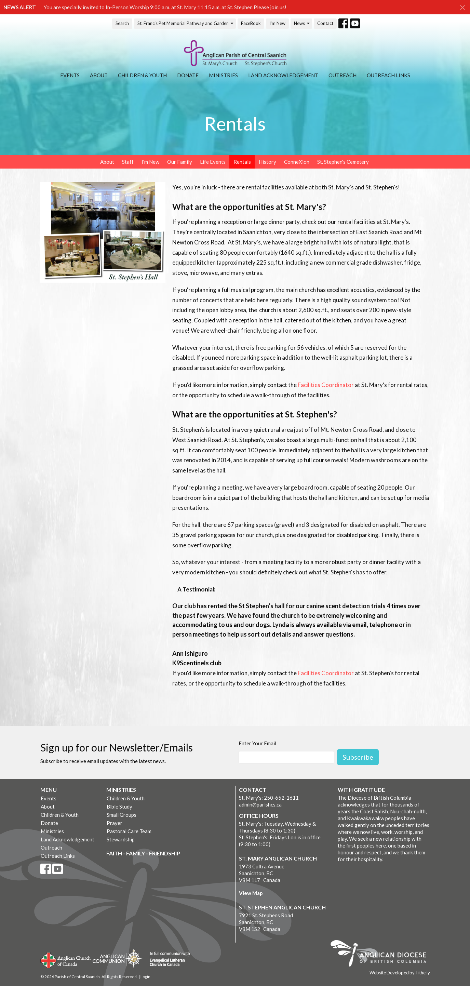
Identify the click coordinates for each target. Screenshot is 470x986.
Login (145, 976)
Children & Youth (142, 75)
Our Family (179, 162)
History (267, 162)
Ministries (223, 75)
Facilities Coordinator (326, 384)
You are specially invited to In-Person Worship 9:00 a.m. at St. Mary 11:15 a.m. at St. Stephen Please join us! (165, 7)
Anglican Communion (117, 958)
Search (122, 23)
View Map (251, 893)
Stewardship (121, 839)
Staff (128, 162)
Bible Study (119, 806)
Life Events (213, 162)
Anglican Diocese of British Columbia (381, 954)
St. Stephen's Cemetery (343, 162)
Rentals (242, 162)
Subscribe (358, 757)
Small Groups (121, 815)
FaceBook (251, 23)
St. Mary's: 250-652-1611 (269, 798)
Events (70, 75)
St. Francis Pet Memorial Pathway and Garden (185, 23)
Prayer (114, 823)
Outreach (342, 75)
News (302, 23)
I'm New (277, 23)
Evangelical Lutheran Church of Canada (167, 959)
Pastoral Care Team (129, 831)
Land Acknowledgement (283, 75)
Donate (188, 75)
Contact (325, 23)
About (99, 75)
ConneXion (296, 162)
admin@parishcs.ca (260, 804)
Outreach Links (388, 75)
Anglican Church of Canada (65, 959)
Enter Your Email (257, 743)
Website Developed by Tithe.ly (400, 972)
